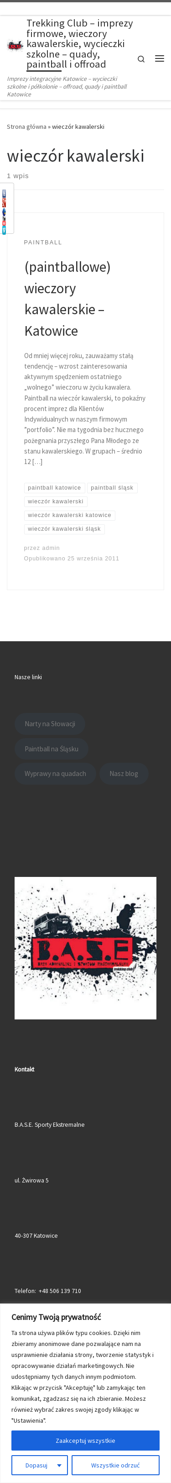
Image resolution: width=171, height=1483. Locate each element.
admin (51, 548)
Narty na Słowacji (50, 723)
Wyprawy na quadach (55, 773)
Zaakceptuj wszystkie (85, 1440)
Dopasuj (36, 1465)
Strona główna (27, 126)
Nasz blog (123, 773)
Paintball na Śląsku (51, 748)
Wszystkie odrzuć (115, 1465)
